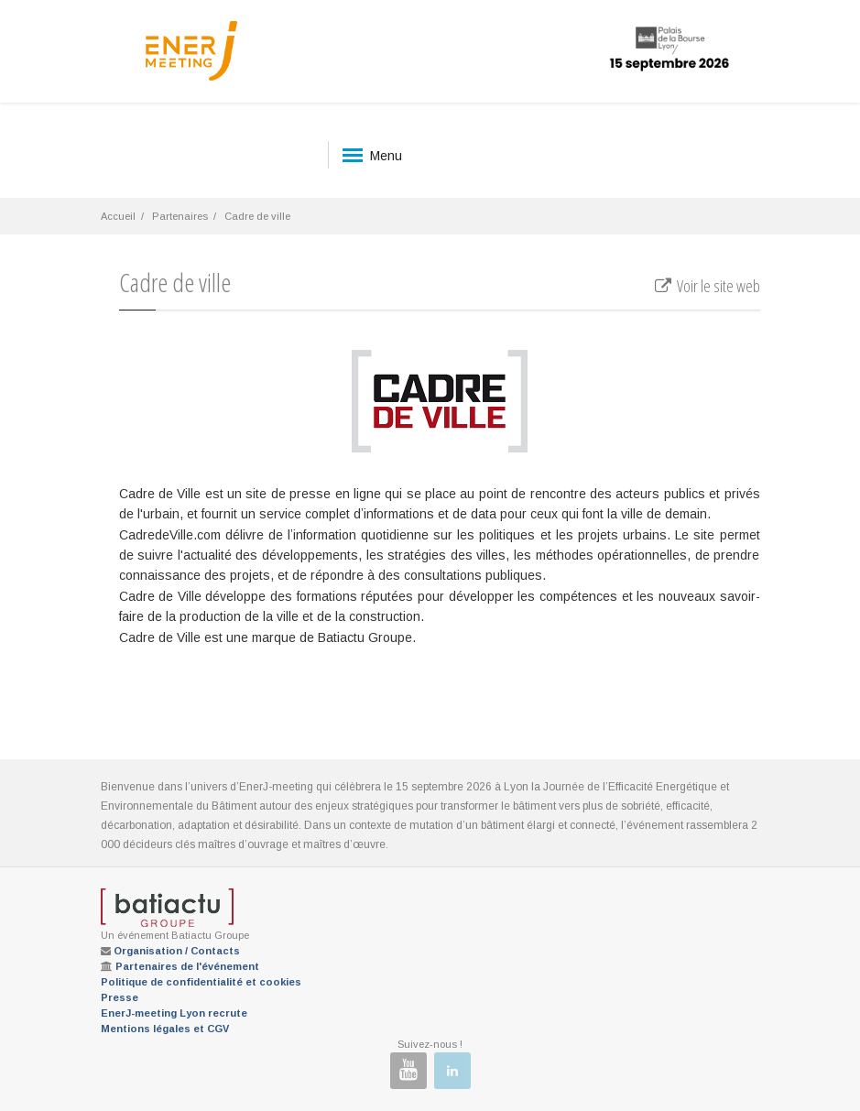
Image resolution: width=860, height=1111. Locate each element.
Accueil (118, 216)
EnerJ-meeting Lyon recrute (174, 1013)
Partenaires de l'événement (187, 966)
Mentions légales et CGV (165, 1028)
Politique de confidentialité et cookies (201, 981)
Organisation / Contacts (177, 950)
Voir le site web (705, 286)
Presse (119, 997)
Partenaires (180, 216)
